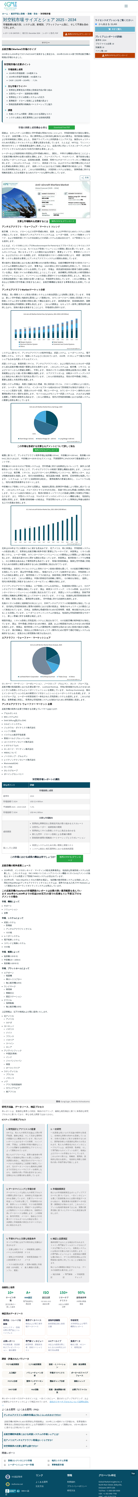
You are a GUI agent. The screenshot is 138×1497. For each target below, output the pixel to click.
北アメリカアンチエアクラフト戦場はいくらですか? (46, 1440)
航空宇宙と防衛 (18, 13)
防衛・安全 (33, 13)
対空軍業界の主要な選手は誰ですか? (46, 1446)
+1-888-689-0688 (113, 1490)
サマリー (46, 42)
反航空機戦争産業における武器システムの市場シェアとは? (46, 1434)
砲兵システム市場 (60, 1460)
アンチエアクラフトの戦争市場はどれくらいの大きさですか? (46, 1415)
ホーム (5, 13)
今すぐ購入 (115, 29)
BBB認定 (28, 1297)
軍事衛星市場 (58, 1464)
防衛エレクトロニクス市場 (20, 1460)
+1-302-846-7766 (110, 1493)
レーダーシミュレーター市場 (21, 1464)
